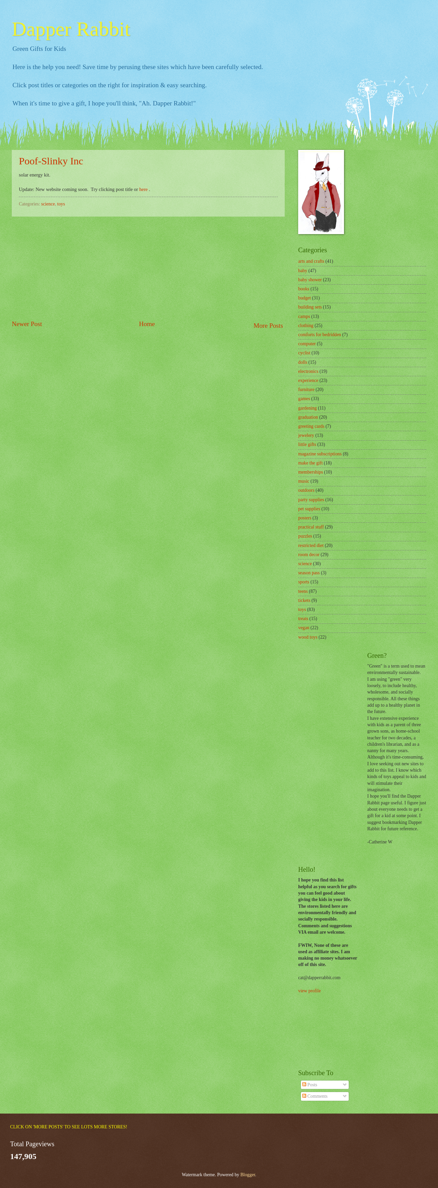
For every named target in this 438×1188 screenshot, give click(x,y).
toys (61, 203)
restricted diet (310, 545)
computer (307, 343)
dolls (302, 362)
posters (304, 517)
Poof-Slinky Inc (51, 160)
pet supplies (309, 508)
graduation (308, 417)
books (303, 288)
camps (304, 316)
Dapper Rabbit (71, 29)
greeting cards (311, 426)
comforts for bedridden (319, 334)
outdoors (306, 490)
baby (302, 270)
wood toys (307, 637)
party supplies (311, 499)
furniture (306, 389)
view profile (309, 990)
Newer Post (27, 323)
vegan (303, 627)
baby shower (310, 279)
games (304, 398)
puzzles (305, 536)
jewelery (306, 435)
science (48, 203)
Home (147, 323)
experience (308, 380)
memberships (310, 472)
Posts (309, 1084)
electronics (308, 371)
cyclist (304, 352)
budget (304, 297)
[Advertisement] (148, 268)
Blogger (247, 1174)
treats (303, 618)
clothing (305, 325)
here (143, 189)
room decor (308, 554)
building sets (310, 307)
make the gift (310, 462)
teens (303, 591)
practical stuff (311, 526)
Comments (314, 1096)
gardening (307, 408)
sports (303, 581)
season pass (309, 572)
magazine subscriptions (320, 453)
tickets (304, 600)
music (303, 481)
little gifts (307, 444)
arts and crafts (311, 261)
